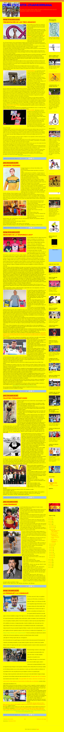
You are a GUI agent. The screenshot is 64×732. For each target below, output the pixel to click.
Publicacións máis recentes (8, 719)
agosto (52, 545)
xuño (52, 549)
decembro (53, 526)
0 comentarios (23, 158)
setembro (53, 544)
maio (52, 550)
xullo (52, 547)
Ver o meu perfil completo (53, 485)
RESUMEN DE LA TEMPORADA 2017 (17, 235)
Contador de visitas (54, 245)
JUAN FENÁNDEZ (10, 504)
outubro (52, 529)
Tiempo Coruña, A (55, 249)
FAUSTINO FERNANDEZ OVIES (15, 398)
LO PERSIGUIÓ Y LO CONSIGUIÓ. (15, 593)
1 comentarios (23, 497)
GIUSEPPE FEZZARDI (11, 165)
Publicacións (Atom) (12, 721)
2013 (51, 564)
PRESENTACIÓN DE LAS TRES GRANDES (19, 22)
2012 (51, 566)
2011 (51, 567)
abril (52, 552)
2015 (51, 561)
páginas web (54, 246)
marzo (52, 554)
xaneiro (52, 557)
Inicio (25, 719)
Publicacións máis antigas (41, 719)
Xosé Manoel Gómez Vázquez (53, 484)
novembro (53, 527)
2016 (51, 559)
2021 (51, 518)
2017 (51, 524)
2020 (51, 519)
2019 (51, 521)
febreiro (52, 555)
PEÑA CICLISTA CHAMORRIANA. (27, 5)
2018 (51, 523)
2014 (51, 562)
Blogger (37, 729)
